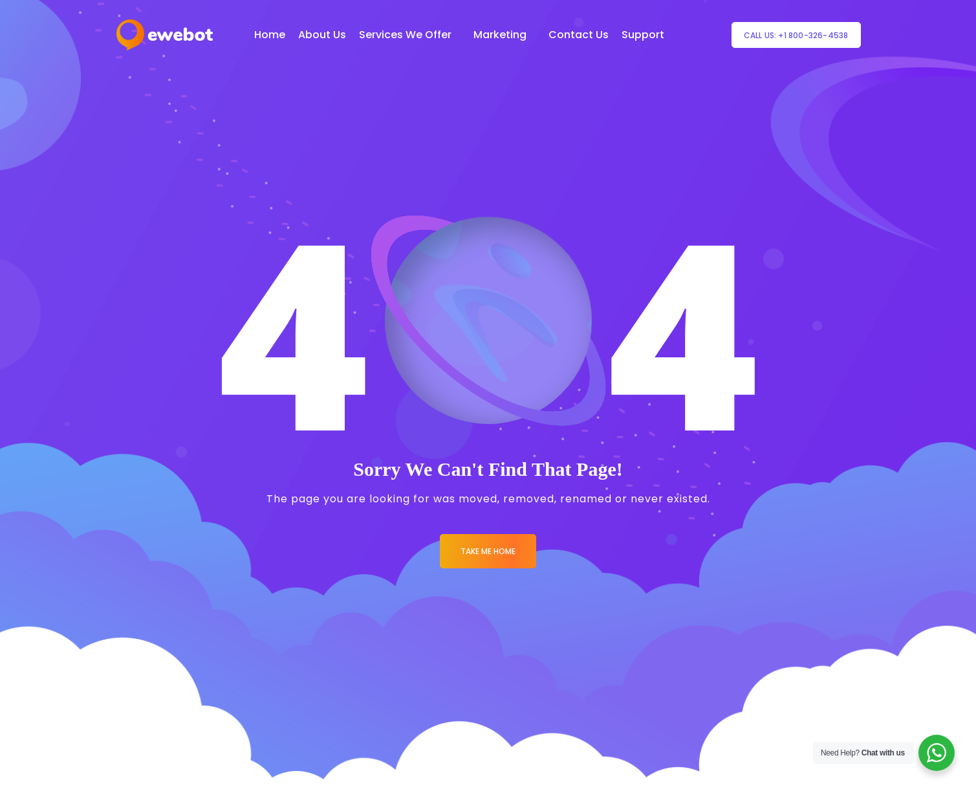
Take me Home (488, 551)
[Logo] (164, 34)
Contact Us (578, 34)
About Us (322, 34)
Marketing (499, 34)
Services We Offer (405, 34)
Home (269, 34)
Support (643, 34)
